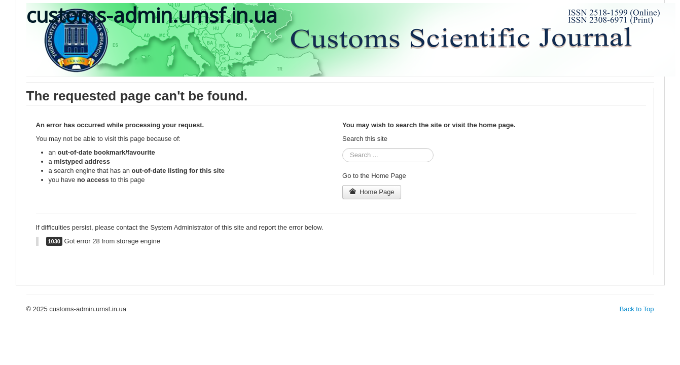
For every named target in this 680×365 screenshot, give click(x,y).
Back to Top (637, 309)
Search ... (342, 148)
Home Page (372, 192)
